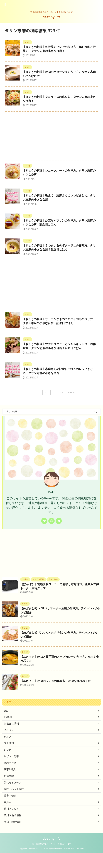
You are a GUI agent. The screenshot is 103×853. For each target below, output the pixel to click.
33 (61, 392)
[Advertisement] (51, 137)
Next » (71, 392)
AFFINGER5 (78, 849)
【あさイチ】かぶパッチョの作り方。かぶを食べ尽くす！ (56, 681)
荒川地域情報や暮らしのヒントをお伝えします (51, 844)
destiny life (53, 17)
